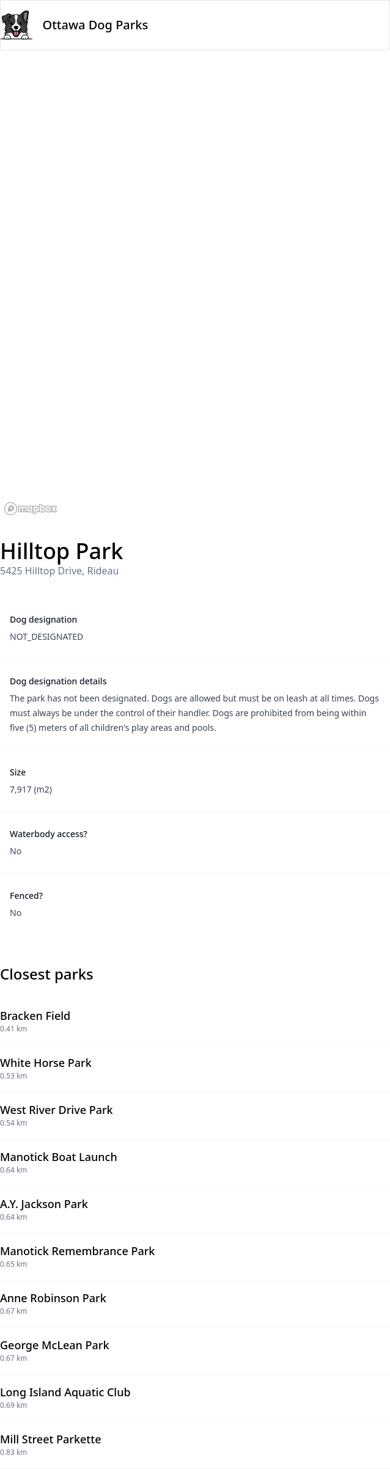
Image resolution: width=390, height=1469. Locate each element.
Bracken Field (35, 1015)
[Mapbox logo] (30, 509)
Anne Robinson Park (53, 1298)
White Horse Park (46, 1062)
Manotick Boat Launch (58, 1156)
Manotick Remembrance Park (77, 1251)
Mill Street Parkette (50, 1439)
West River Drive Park (56, 1109)
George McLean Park (54, 1345)
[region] (195, 284)
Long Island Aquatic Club (65, 1392)
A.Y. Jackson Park (44, 1203)
